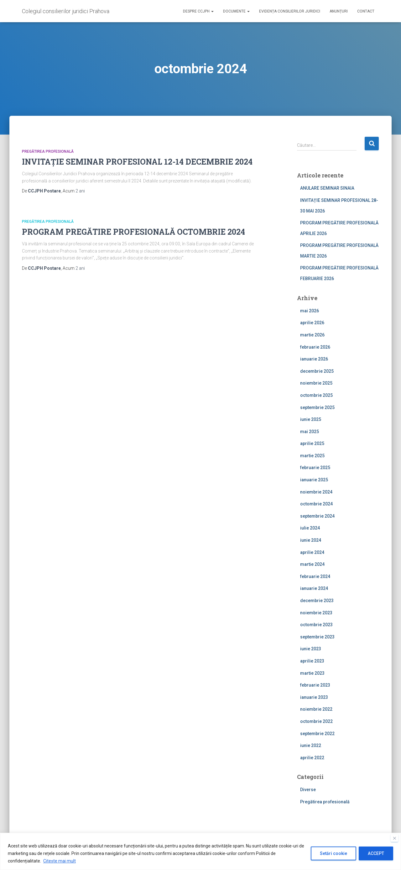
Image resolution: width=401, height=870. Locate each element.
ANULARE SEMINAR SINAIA (327, 188)
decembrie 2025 (317, 371)
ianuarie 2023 (314, 697)
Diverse (308, 789)
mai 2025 (309, 431)
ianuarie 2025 (314, 479)
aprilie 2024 (312, 552)
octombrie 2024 (316, 503)
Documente (236, 11)
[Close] (394, 838)
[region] (200, 851)
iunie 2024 (310, 540)
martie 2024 (312, 564)
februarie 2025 (315, 467)
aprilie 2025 (312, 443)
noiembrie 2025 (316, 383)
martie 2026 (312, 334)
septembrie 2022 (317, 733)
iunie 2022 (310, 745)
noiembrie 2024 (316, 491)
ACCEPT (376, 853)
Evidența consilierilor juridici (289, 11)
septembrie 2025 (317, 407)
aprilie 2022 (312, 757)
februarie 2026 (315, 347)
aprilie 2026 (312, 322)
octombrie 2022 (316, 721)
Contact (365, 11)
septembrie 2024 (317, 516)
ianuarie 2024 (314, 588)
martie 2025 (312, 455)
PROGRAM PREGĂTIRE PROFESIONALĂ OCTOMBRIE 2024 (133, 232)
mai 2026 (309, 310)
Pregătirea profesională (48, 151)
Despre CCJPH (198, 11)
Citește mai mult (59, 860)
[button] (212, 11)
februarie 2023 (315, 685)
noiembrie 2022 (316, 709)
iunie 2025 (310, 419)
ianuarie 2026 (314, 358)
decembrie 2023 (317, 600)
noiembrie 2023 (316, 612)
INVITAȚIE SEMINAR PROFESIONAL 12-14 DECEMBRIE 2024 (137, 161)
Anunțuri (339, 11)
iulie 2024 (310, 527)
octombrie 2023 (316, 624)
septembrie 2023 (317, 636)
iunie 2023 (310, 648)
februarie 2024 (315, 576)
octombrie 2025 (316, 395)
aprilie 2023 (312, 660)
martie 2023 (312, 673)
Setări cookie (333, 853)
